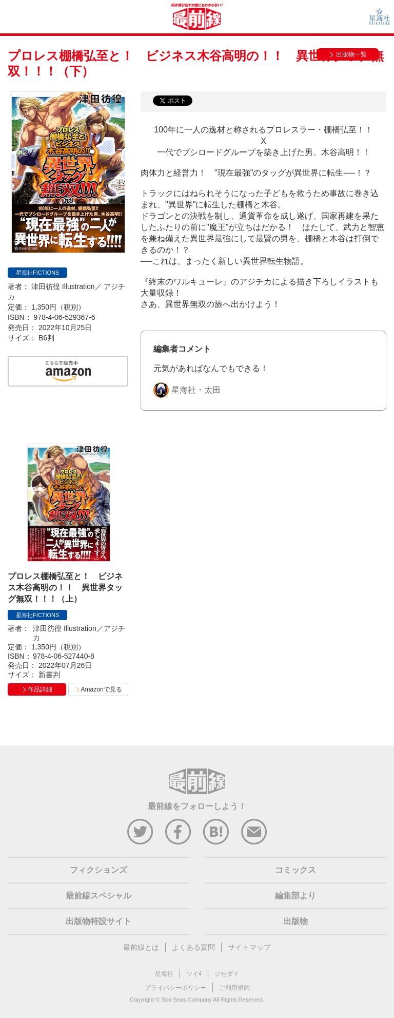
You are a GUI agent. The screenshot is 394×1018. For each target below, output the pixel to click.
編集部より (295, 895)
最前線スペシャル (98, 895)
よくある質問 (193, 947)
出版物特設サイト (98, 921)
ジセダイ (226, 973)
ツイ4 (194, 973)
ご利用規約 (234, 987)
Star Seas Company (186, 999)
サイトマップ (249, 947)
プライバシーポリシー (175, 987)
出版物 (295, 921)
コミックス (295, 870)
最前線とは (141, 947)
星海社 (164, 973)
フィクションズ (98, 870)
